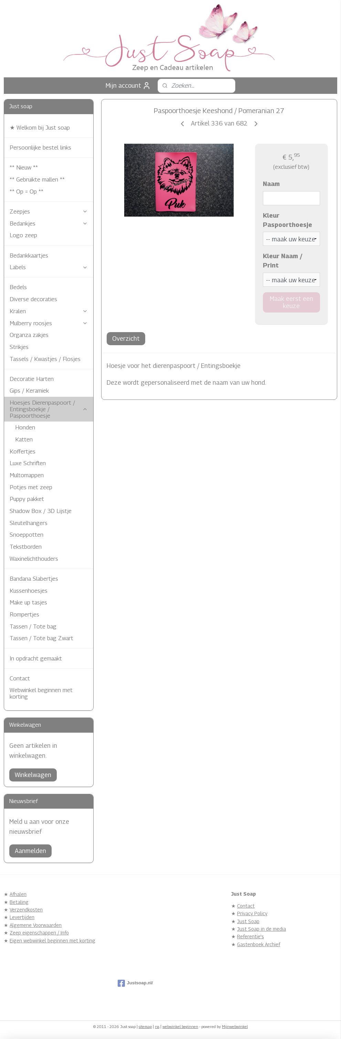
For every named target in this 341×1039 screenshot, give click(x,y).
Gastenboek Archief (258, 944)
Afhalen (18, 894)
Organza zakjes (29, 334)
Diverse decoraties (33, 299)
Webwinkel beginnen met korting (41, 693)
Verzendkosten (26, 909)
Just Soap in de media (261, 929)
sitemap (145, 1026)
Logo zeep (23, 235)
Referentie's (250, 936)
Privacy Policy (252, 913)
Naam (271, 184)
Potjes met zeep (31, 487)
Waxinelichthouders (34, 558)
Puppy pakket (27, 498)
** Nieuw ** (24, 167)
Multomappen (27, 475)
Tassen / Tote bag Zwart (41, 638)
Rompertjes (24, 614)
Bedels (18, 287)
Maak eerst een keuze (291, 302)
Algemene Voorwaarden (36, 925)
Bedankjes (49, 223)
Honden (25, 427)
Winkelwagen (33, 774)
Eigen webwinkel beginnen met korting (52, 940)
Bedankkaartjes (29, 255)
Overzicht (126, 338)
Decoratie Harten (32, 378)
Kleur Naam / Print (282, 261)
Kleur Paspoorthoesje (287, 220)
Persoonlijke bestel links (40, 147)
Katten (24, 439)
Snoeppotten (26, 534)
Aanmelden (30, 850)
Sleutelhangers (28, 523)
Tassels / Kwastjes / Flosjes (45, 359)
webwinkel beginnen (180, 1026)
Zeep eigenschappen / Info (39, 933)
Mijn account (128, 85)
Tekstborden (26, 546)
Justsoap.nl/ (135, 983)
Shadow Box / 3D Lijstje (41, 510)
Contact (20, 678)
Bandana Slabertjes (34, 578)
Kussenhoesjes (28, 590)
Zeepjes (49, 211)
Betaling (19, 902)
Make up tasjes (28, 602)
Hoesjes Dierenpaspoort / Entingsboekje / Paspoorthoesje (49, 409)
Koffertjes (22, 451)
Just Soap (248, 921)
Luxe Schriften (28, 463)
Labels (49, 267)
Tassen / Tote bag (33, 626)
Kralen (49, 311)
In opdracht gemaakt (36, 658)
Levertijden (22, 917)
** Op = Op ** (26, 191)
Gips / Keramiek (29, 390)
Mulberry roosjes (49, 323)
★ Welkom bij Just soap (40, 127)
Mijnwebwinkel (235, 1026)
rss (157, 1026)
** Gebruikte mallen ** (37, 179)
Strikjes (19, 346)
